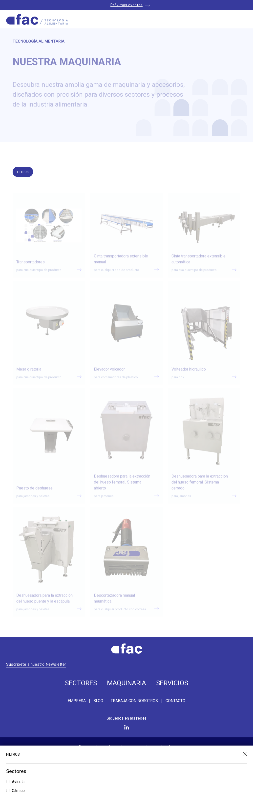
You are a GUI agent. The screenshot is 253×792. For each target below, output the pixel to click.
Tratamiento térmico (29, 741)
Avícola (18, 689)
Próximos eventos (126, 5)
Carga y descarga (27, 784)
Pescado (19, 732)
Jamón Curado (24, 724)
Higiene (18, 715)
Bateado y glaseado (29, 771)
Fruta (16, 706)
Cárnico (18, 698)
